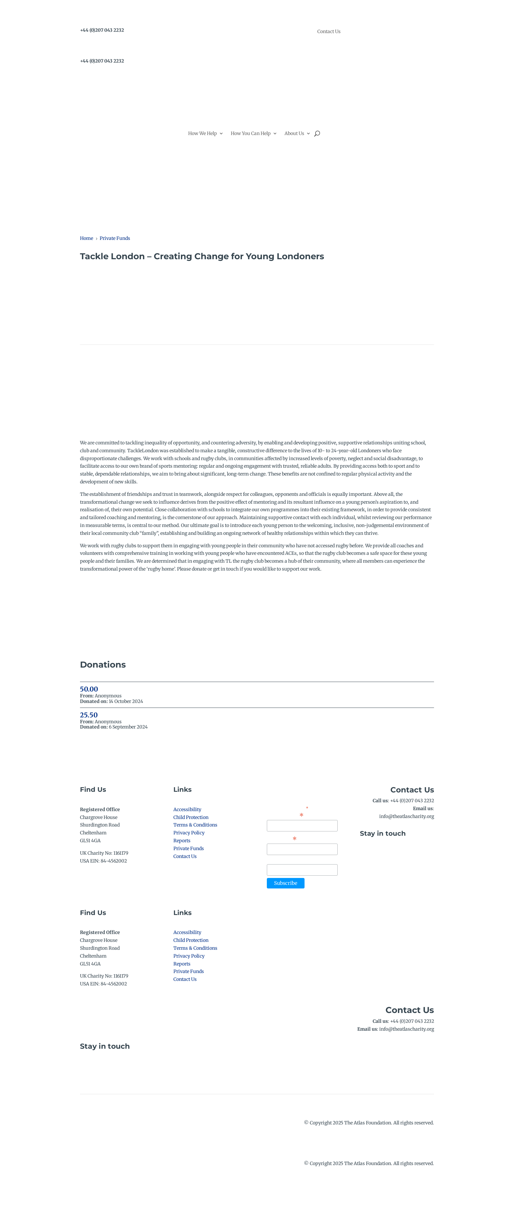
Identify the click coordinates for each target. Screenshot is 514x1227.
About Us (294, 133)
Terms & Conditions (195, 825)
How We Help (202, 133)
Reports (181, 841)
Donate (415, 126)
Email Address (285, 815)
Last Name (278, 860)
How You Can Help (251, 133)
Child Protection (190, 817)
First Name (282, 839)
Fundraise (350, 413)
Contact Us (329, 31)
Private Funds (188, 848)
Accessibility (187, 809)
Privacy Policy (189, 833)
